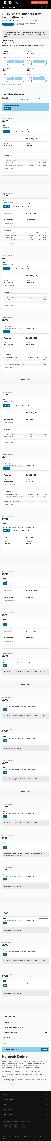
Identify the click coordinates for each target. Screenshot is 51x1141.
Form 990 (5, 98)
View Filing (6, 131)
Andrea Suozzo (8, 1071)
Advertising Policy (39, 1136)
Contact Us (7, 108)
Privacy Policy (28, 1136)
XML (28, 131)
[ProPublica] (10, 2)
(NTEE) (41, 45)
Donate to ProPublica (39, 2)
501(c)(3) (14, 43)
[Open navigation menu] (28, 2)
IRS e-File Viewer (19, 1079)
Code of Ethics (7, 1136)
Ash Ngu (24, 1071)
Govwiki (11, 1080)
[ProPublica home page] (14, 1126)
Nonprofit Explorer (9, 7)
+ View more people (8, 168)
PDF (23, 131)
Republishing (17, 1136)
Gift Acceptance (7, 1139)
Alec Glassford (17, 1071)
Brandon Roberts (34, 1071)
